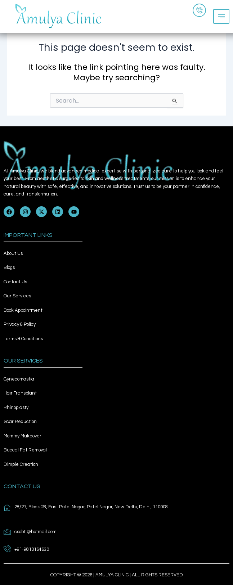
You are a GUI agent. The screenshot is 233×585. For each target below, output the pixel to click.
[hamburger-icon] (221, 16)
